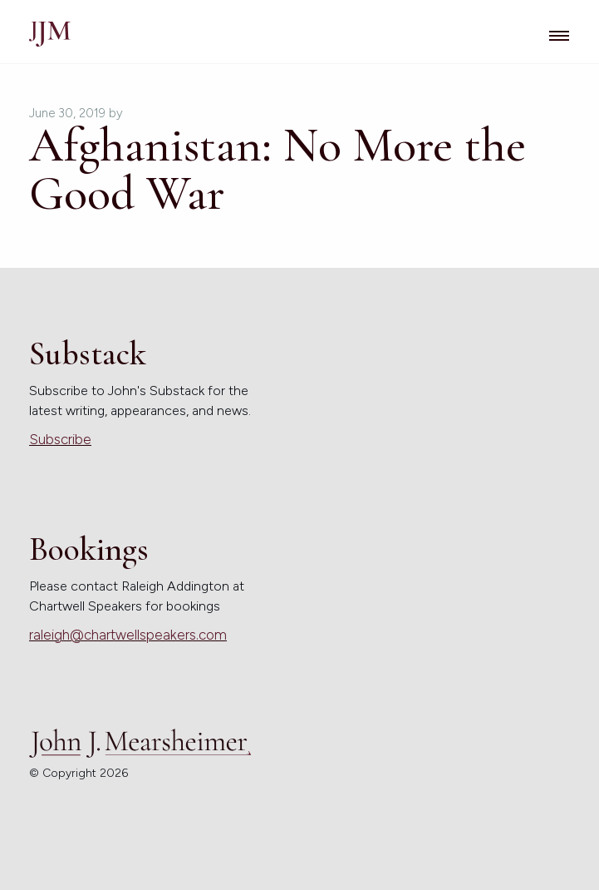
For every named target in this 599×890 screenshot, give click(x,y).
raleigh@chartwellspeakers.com (128, 634)
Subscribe (60, 439)
